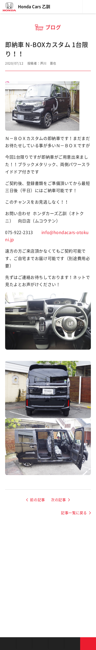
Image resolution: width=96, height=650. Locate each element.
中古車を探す (40, 643)
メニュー (89, 6)
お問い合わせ (88, 643)
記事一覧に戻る (74, 513)
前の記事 (37, 500)
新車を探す (24, 643)
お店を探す (8, 643)
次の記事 (58, 500)
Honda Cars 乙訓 (34, 7)
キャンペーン (72, 643)
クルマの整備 (56, 643)
